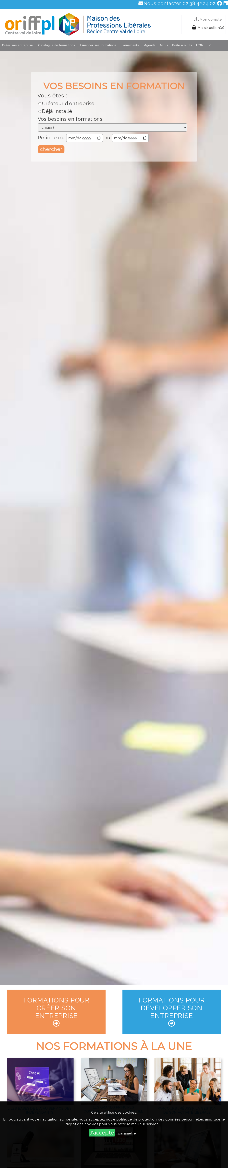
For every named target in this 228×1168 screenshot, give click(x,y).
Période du (51, 137)
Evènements (129, 45)
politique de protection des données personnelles (160, 1119)
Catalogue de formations (56, 45)
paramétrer (127, 1133)
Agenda (150, 45)
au (107, 137)
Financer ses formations (98, 45)
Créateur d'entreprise (68, 103)
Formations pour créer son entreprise (56, 1011)
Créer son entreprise (17, 45)
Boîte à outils (182, 45)
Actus (164, 45)
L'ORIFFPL (204, 45)
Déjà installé (57, 111)
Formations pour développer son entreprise (171, 1011)
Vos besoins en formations (70, 119)
